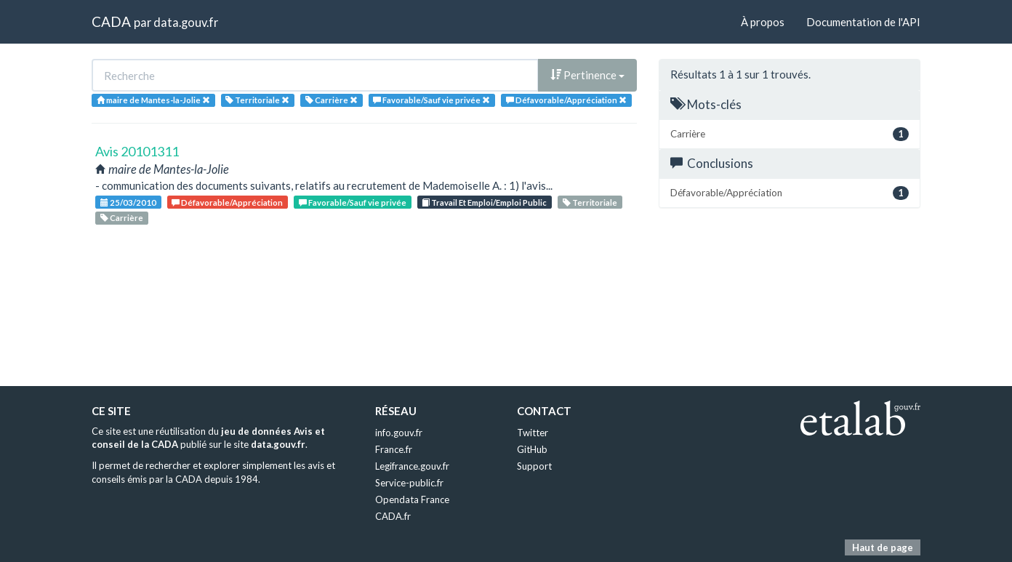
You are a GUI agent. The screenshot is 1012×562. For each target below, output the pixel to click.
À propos (762, 21)
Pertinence (587, 74)
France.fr (393, 449)
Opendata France (412, 499)
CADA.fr (393, 516)
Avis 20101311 (137, 151)
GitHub (532, 449)
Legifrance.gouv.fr (412, 466)
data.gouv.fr (185, 22)
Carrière (121, 217)
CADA (111, 21)
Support (534, 466)
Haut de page (882, 547)
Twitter (532, 432)
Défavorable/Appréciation (227, 202)
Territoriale (590, 202)
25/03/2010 (128, 202)
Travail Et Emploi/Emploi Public (484, 202)
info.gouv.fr (398, 432)
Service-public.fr (409, 483)
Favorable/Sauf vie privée (352, 202)
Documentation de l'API (863, 21)
